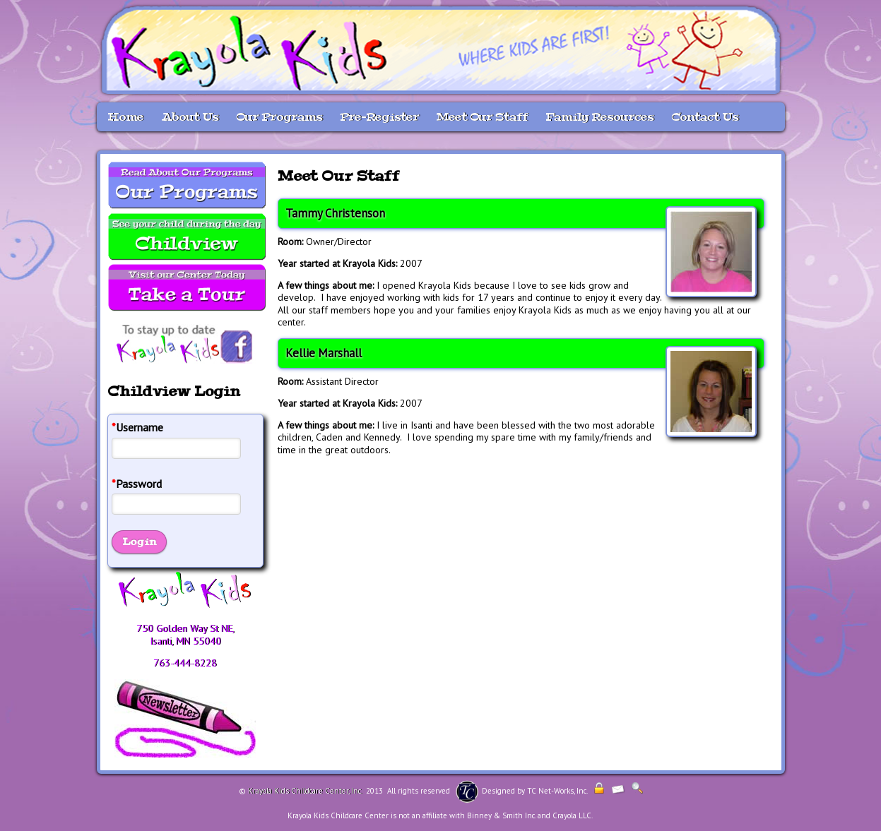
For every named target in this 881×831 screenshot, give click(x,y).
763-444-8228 (185, 663)
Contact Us (704, 116)
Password (137, 484)
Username (137, 427)
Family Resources (599, 116)
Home (125, 116)
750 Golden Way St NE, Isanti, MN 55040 (185, 634)
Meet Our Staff (482, 116)
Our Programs (279, 116)
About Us (189, 116)
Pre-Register (379, 116)
